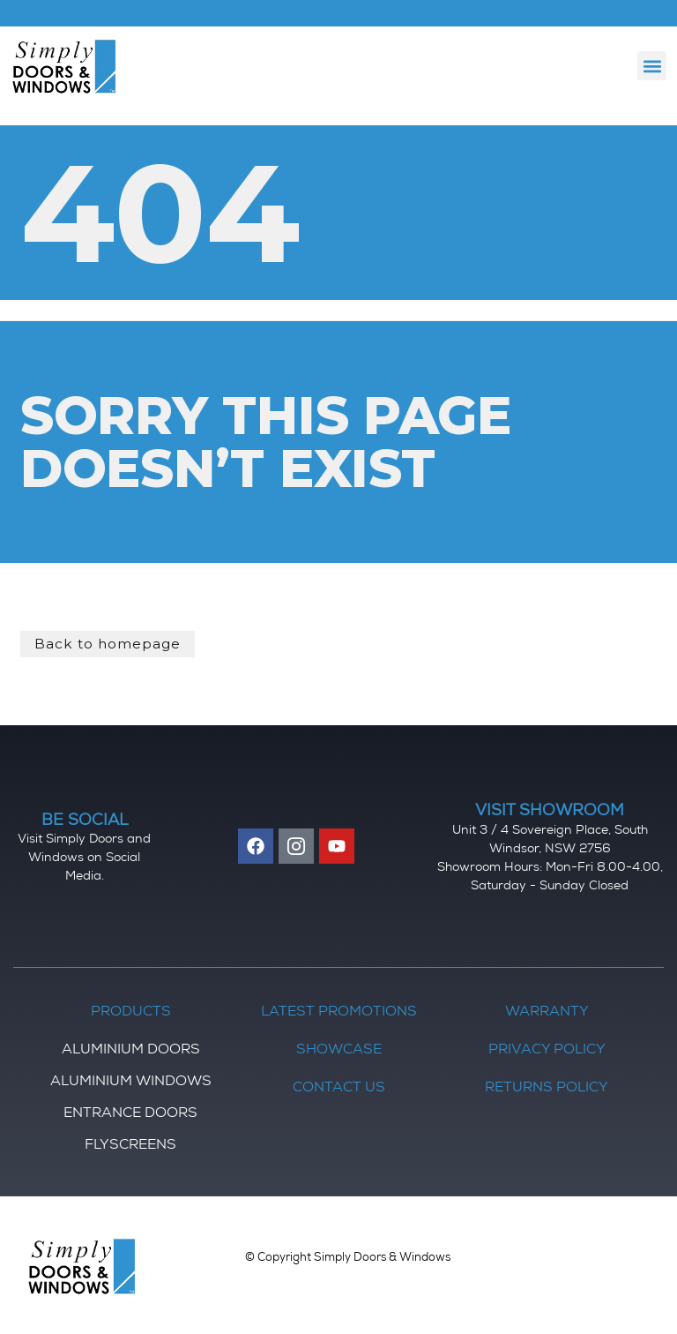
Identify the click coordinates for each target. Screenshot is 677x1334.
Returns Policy (546, 1088)
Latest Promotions (339, 1012)
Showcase (339, 1050)
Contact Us (339, 1088)
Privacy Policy (547, 1050)
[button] (651, 65)
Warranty (547, 1012)
